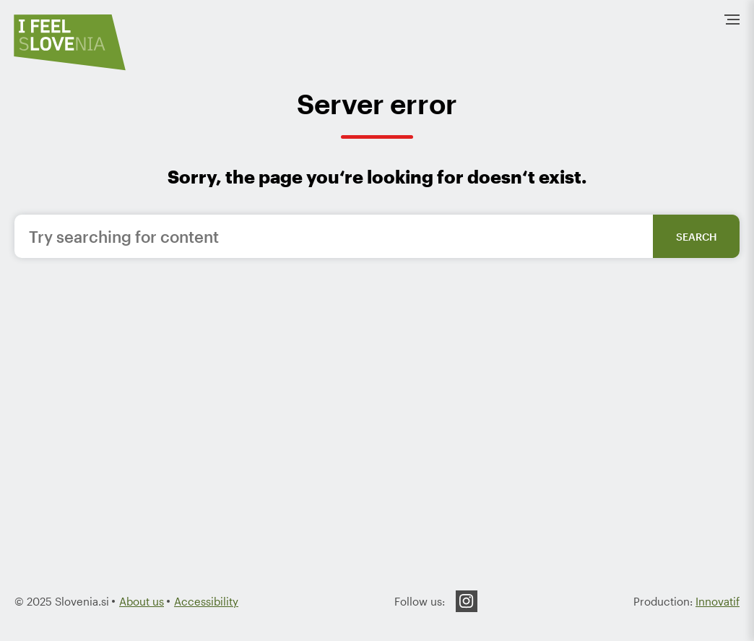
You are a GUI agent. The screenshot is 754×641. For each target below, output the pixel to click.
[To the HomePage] (70, 42)
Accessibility (206, 601)
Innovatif (718, 601)
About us (141, 601)
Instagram (466, 601)
